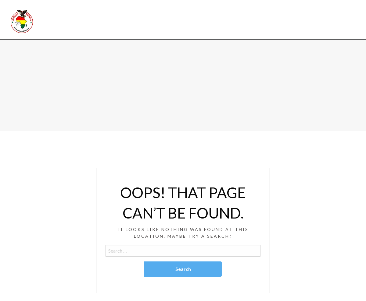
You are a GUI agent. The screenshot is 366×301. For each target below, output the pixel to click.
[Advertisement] (183, 85)
